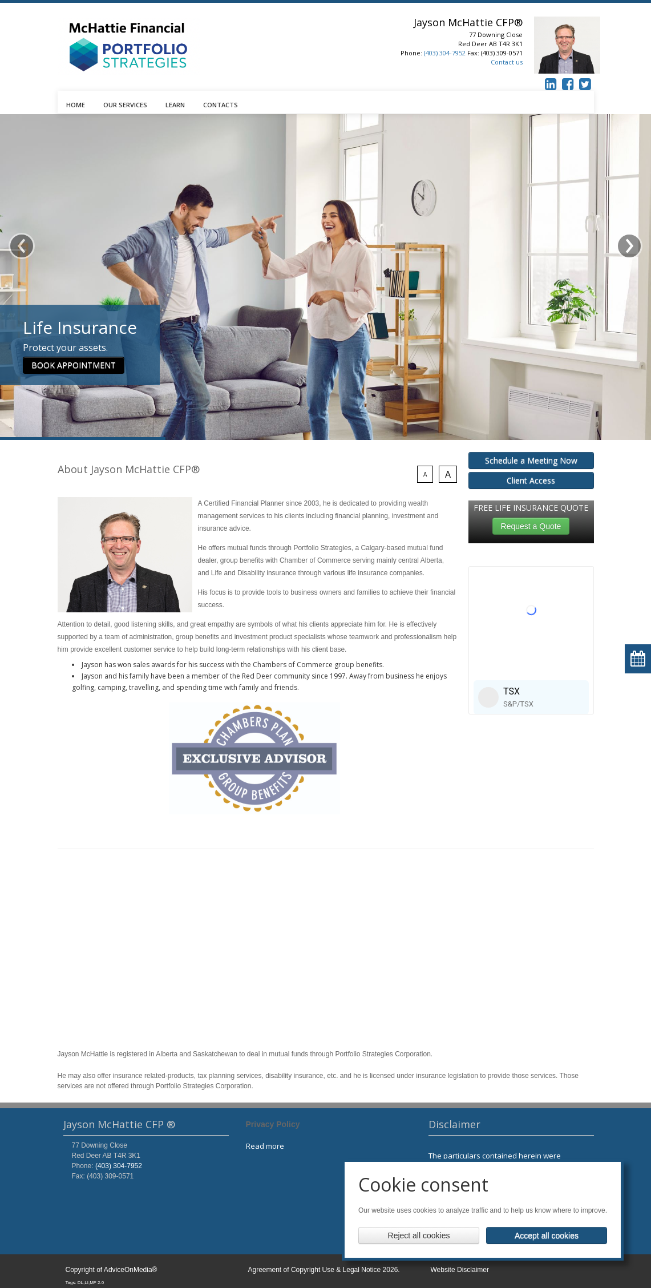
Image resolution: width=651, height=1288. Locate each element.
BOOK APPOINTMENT (73, 341)
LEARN (175, 104)
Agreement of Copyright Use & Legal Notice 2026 (323, 1270)
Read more (265, 1146)
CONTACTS (220, 104)
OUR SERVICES (125, 104)
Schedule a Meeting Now (531, 460)
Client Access (531, 480)
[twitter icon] (585, 83)
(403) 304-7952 (445, 53)
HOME (75, 104)
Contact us (507, 62)
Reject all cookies (419, 1235)
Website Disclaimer (460, 1270)
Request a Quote (531, 526)
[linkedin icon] (551, 83)
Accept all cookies (547, 1235)
